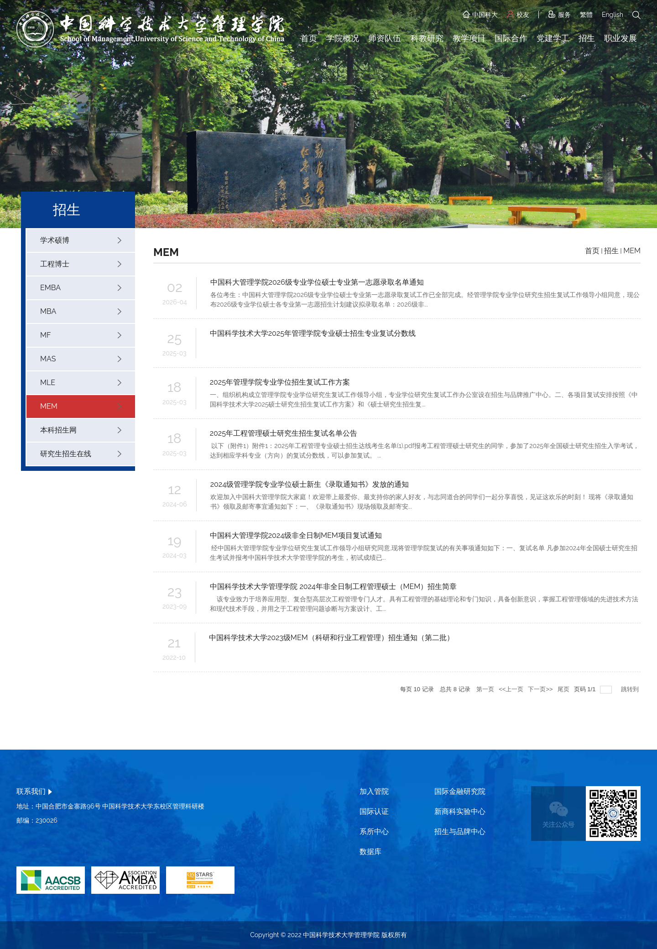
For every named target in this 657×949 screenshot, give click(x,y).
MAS (80, 359)
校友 (518, 14)
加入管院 (374, 791)
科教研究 (427, 38)
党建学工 (553, 38)
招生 (587, 38)
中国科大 (480, 14)
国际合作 (511, 38)
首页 (309, 38)
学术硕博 (80, 240)
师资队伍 (384, 38)
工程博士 (80, 264)
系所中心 (374, 831)
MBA (80, 311)
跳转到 (631, 689)
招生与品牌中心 (459, 831)
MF (80, 335)
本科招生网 (80, 430)
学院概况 (342, 38)
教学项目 (469, 38)
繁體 (586, 14)
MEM (80, 406)
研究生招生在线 (80, 453)
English (612, 14)
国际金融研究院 (459, 791)
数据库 (370, 851)
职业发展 (620, 38)
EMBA (80, 287)
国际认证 (374, 811)
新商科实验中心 (459, 811)
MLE (80, 382)
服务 (559, 14)
